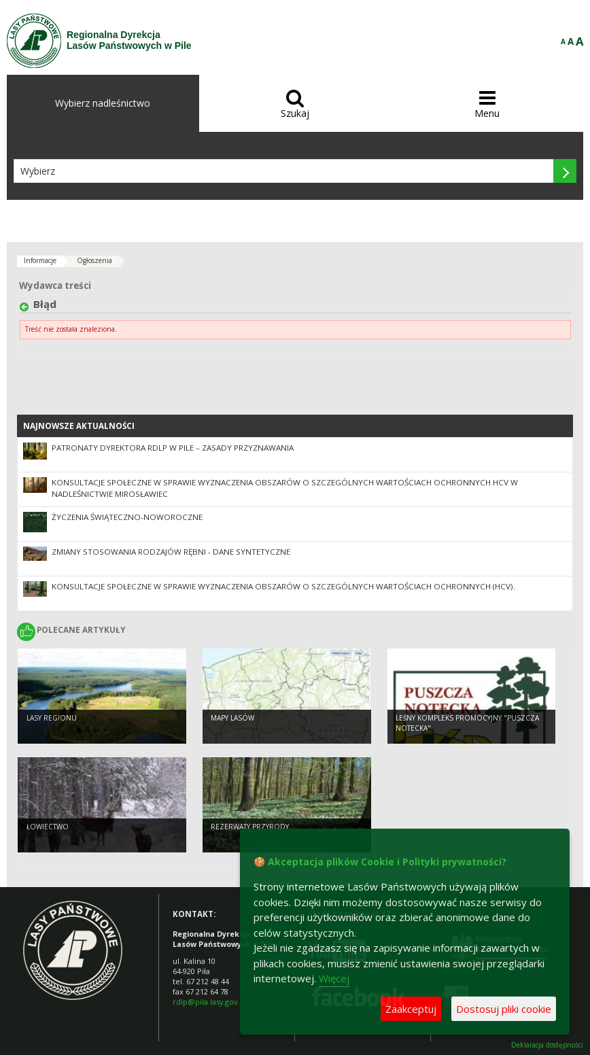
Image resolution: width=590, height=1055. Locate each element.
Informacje (40, 260)
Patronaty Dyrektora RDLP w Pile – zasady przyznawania (173, 448)
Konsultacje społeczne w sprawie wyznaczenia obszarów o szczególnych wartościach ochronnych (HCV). (283, 586)
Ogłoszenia (94, 260)
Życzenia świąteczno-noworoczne (127, 517)
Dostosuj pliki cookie (503, 1009)
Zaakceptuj (410, 1009)
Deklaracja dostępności (547, 1045)
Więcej (334, 978)
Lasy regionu (52, 718)
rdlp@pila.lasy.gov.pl (209, 1002)
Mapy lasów (232, 718)
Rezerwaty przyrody (250, 826)
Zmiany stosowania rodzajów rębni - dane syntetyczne (171, 552)
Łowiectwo (48, 826)
